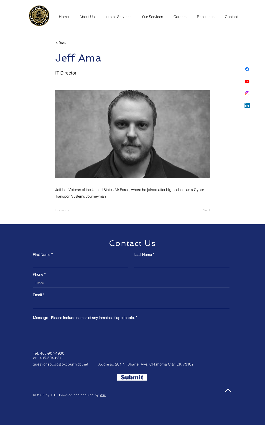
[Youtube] (247, 81)
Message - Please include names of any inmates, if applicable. (84, 317)
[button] (88, 14)
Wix (103, 395)
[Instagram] (247, 93)
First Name (41, 254)
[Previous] (70, 210)
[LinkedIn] (247, 105)
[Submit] (132, 377)
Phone (38, 274)
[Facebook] (247, 69)
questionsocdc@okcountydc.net (60, 364)
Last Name (143, 254)
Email (37, 295)
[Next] (198, 210)
